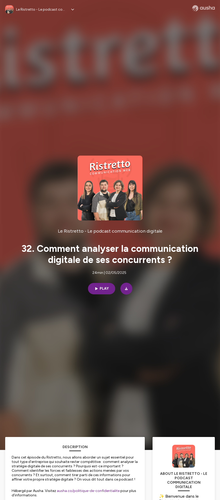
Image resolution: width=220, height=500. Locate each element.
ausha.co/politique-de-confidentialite (88, 491)
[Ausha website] (203, 8)
